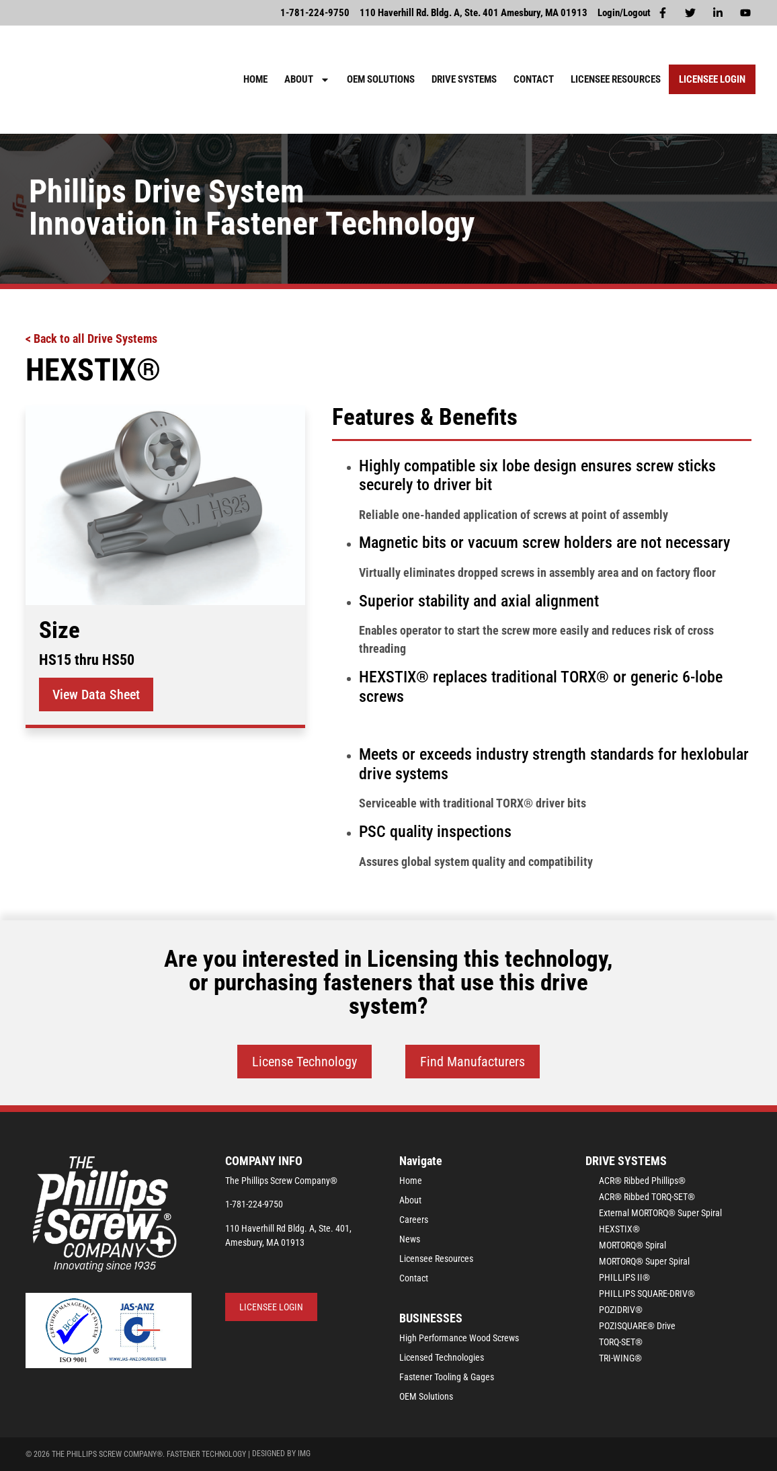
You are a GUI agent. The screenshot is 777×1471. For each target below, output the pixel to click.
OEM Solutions (381, 79)
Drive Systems (464, 79)
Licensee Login (712, 79)
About (307, 79)
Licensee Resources (616, 79)
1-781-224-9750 (254, 1204)
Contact (534, 79)
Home (255, 79)
